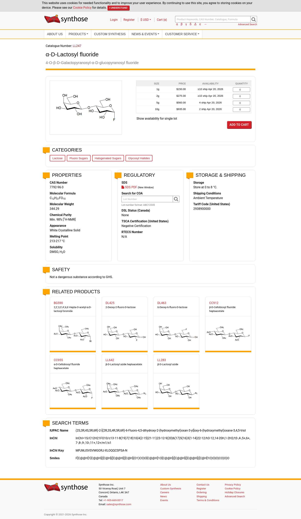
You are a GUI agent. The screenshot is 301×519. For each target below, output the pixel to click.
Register (129, 20)
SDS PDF (129, 187)
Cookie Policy (82, 7)
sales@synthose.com (118, 504)
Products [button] (77, 34)
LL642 (110, 360)
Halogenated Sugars (108, 158)
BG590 (58, 303)
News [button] (144, 34)
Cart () (162, 20)
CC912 (213, 303)
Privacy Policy (233, 484)
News (163, 496)
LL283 (161, 360)
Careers (164, 492)
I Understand (118, 7)
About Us (55, 34)
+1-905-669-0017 (113, 500)
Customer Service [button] (181, 34)
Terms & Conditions (208, 500)
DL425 (110, 303)
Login (114, 20)
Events (164, 500)
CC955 (58, 360)
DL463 (161, 303)
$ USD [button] (145, 20)
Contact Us (203, 484)
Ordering (202, 492)
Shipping (202, 496)
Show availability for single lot (156, 118)
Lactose (57, 158)
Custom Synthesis (110, 34)
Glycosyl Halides (139, 158)
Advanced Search (247, 24)
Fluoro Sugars (78, 158)
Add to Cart (239, 125)
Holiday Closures (234, 492)
